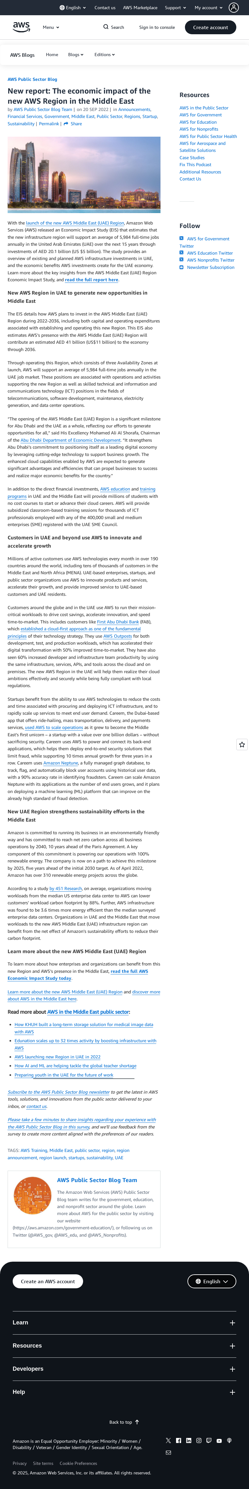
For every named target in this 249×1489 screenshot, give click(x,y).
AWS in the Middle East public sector (88, 1012)
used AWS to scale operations (54, 727)
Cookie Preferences (78, 1463)
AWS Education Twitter (206, 253)
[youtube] (219, 1441)
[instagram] (198, 1441)
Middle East (61, 1150)
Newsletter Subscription (207, 267)
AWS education (115, 488)
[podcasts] (229, 1441)
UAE (119, 1157)
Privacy (20, 1463)
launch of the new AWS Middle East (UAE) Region (75, 222)
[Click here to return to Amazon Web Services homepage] (21, 30)
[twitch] (209, 1441)
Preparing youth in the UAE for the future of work (64, 1074)
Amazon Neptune (60, 762)
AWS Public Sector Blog (32, 79)
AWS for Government (201, 114)
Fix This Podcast (195, 164)
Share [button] (73, 123)
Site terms (43, 1463)
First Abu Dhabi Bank (118, 621)
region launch (52, 1157)
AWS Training (34, 1150)
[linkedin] (188, 1441)
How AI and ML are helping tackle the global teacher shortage (75, 1065)
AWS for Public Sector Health (208, 136)
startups (76, 1157)
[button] (239, 7)
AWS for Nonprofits (199, 129)
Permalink (49, 123)
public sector (87, 1150)
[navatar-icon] (234, 8)
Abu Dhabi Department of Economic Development (71, 440)
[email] (168, 1453)
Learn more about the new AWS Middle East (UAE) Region (65, 991)
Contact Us (190, 178)
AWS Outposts (117, 636)
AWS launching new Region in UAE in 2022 (58, 1056)
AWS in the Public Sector (204, 107)
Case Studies (192, 157)
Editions (103, 54)
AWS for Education (198, 122)
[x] (168, 1441)
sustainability (100, 1157)
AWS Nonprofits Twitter (207, 260)
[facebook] (178, 1441)
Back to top (124, 1422)
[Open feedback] (242, 744)
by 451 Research (65, 888)
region (108, 1150)
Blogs (73, 54)
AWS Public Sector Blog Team (43, 109)
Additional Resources (200, 171)
